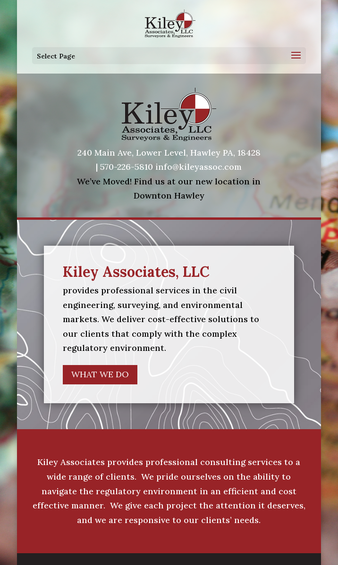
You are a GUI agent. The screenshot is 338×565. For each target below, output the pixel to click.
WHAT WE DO (100, 374)
